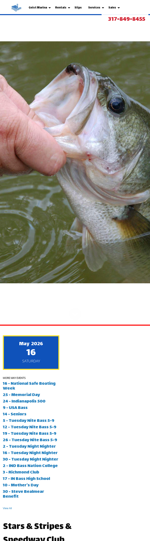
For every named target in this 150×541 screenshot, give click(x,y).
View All (7, 508)
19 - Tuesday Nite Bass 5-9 (30, 434)
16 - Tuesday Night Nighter (31, 453)
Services (94, 7)
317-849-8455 (126, 20)
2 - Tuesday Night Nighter (30, 446)
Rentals (60, 7)
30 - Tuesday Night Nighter (31, 459)
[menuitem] (16, 8)
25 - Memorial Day (21, 395)
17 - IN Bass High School (27, 479)
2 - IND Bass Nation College (31, 466)
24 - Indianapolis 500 (24, 401)
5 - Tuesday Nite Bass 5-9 (29, 421)
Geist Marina (38, 7)
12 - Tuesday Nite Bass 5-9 (30, 427)
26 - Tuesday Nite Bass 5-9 (30, 440)
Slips (78, 7)
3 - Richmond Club (21, 472)
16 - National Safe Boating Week (29, 386)
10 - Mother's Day (21, 485)
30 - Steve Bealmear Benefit (23, 494)
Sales (112, 7)
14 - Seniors (15, 414)
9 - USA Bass (15, 408)
